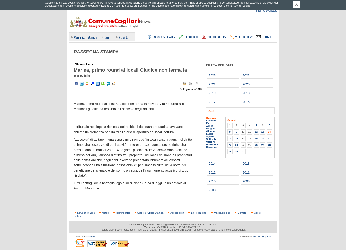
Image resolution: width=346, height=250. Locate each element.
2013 (246, 163)
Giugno (210, 131)
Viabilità (123, 37)
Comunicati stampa (85, 37)
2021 (212, 84)
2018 (246, 93)
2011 (246, 172)
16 (236, 138)
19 (256, 138)
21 (269, 138)
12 (256, 132)
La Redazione (198, 212)
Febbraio (211, 120)
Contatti (242, 212)
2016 (246, 102)
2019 (212, 93)
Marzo (209, 123)
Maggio (210, 128)
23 (236, 145)
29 (230, 151)
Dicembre (211, 147)
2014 (212, 163)
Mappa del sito (222, 212)
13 (262, 132)
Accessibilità (177, 212)
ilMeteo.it (90, 236)
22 (230, 145)
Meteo (105, 212)
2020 (246, 84)
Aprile (209, 126)
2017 (212, 102)
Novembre (212, 144)
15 (230, 138)
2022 (246, 75)
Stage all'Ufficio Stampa (150, 212)
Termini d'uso (123, 212)
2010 (212, 181)
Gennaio (211, 118)
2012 (212, 172)
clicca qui (104, 5)
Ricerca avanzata (266, 10)
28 (269, 145)
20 (262, 138)
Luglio (209, 133)
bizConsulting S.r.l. (262, 236)
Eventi (107, 37)
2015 (211, 110)
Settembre (212, 139)
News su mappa (86, 212)
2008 (212, 190)
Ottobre (210, 141)
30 (236, 151)
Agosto (210, 136)
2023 (212, 75)
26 (256, 145)
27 (262, 145)
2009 (246, 181)
